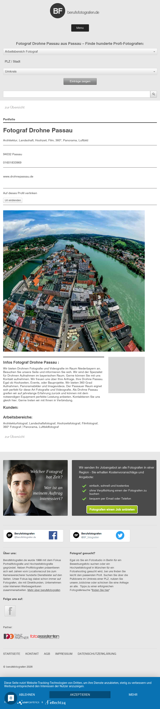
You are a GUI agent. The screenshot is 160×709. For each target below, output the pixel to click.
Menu (80, 28)
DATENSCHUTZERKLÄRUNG (97, 653)
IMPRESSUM (63, 653)
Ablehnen (27, 695)
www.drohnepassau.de (18, 176)
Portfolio (9, 119)
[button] (80, 51)
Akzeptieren (80, 695)
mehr (133, 695)
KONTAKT (32, 653)
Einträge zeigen (80, 81)
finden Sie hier (100, 590)
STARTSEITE (11, 653)
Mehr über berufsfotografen (44, 590)
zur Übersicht (15, 107)
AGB (47, 653)
